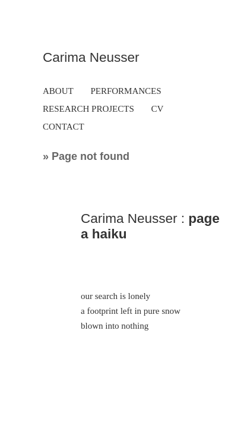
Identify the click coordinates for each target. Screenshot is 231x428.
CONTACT (63, 126)
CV (157, 109)
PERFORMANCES (125, 91)
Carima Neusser (91, 57)
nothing (134, 326)
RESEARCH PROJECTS (88, 109)
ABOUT (58, 91)
